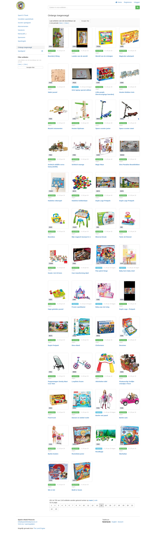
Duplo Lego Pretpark (102, 201)
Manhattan (123, 454)
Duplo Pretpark (53, 345)
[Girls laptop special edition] (82, 73)
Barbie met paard (101, 415)
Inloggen (137, 2)
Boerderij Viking (54, 56)
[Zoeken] (137, 7)
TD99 (74, 335)
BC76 (121, 299)
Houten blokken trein (126, 92)
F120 (98, 408)
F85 (121, 227)
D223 (74, 408)
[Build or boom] (82, 471)
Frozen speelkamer (78, 307)
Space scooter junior (102, 128)
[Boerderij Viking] (58, 37)
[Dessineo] (129, 327)
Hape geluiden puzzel (55, 309)
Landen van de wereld (80, 56)
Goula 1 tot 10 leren (55, 273)
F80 (98, 227)
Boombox (51, 237)
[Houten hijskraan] (82, 110)
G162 (74, 46)
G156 (98, 263)
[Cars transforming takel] (82, 254)
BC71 (98, 335)
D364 (121, 46)
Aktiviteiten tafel (101, 381)
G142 (121, 444)
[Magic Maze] (105, 146)
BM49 (98, 118)
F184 (121, 335)
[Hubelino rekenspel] (58, 182)
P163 (50, 82)
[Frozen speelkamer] (82, 291)
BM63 (121, 118)
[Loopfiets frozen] (82, 363)
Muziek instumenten (55, 128)
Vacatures (21, 30)
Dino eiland (76, 345)
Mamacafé (22, 34)
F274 (121, 263)
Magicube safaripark (126, 56)
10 (84, 505)
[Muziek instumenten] (58, 110)
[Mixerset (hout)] (105, 218)
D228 (121, 82)
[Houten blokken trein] (129, 73)
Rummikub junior (78, 454)
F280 (74, 299)
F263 (74, 263)
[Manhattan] (129, 435)
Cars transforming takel (80, 273)
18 (119, 505)
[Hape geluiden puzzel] (58, 291)
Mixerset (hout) (100, 237)
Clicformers (99, 345)
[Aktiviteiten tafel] (105, 363)
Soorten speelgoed (24, 23)
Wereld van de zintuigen (104, 56)
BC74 (98, 191)
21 (132, 505)
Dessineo (122, 345)
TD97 (98, 444)
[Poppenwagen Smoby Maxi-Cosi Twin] (58, 363)
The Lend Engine (39, 528)
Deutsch (120, 522)
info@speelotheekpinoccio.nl (27, 522)
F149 (98, 82)
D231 (50, 46)
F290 (98, 299)
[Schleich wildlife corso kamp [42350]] (58, 146)
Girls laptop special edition (81, 90)
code (95, 500)
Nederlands (106, 522)
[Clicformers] (105, 327)
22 (52, 509)
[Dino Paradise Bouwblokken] (129, 146)
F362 (50, 155)
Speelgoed (30, 51)
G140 (74, 444)
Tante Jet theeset (125, 237)
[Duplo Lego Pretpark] (105, 182)
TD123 (98, 46)
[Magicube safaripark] (129, 37)
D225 (50, 227)
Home (118, 2)
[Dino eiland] (82, 327)
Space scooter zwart (126, 128)
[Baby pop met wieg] (105, 291)
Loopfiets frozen (78, 381)
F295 (74, 118)
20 (128, 505)
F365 (74, 155)
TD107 (74, 227)
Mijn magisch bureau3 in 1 (81, 237)
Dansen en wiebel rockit (80, 418)
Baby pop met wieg (102, 307)
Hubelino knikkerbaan (79, 201)
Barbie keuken (53, 454)
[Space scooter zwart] (129, 110)
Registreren (128, 2)
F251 (50, 372)
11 (88, 505)
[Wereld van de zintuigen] (105, 37)
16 (110, 505)
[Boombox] (58, 218)
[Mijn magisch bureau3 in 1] (82, 218)
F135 (50, 444)
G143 (50, 480)
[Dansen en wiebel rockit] (82, 399)
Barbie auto (123, 418)
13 (97, 505)
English (114, 522)
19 (123, 505)
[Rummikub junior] (82, 435)
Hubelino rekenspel (55, 201)
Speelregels (22, 41)
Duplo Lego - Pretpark (127, 309)
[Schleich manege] (82, 146)
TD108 (51, 263)
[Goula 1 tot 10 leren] (58, 254)
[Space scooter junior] (105, 110)
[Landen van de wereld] (82, 37)
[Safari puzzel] (58, 73)
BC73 (74, 191)
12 (92, 505)
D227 (50, 299)
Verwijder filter (30, 67)
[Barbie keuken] (58, 435)
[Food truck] (58, 399)
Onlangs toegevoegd (25, 47)
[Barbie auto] (129, 399)
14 (101, 505)
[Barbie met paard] (105, 399)
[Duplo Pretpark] (58, 327)
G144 (74, 480)
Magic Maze (99, 164)
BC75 (121, 191)
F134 (121, 408)
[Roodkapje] (105, 435)
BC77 (50, 335)
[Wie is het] (58, 471)
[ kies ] (20, 64)
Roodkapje (99, 452)
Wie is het (51, 490)
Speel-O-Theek (23, 15)
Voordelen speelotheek (25, 19)
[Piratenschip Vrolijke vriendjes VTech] (129, 363)
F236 (50, 118)
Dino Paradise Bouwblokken (129, 164)
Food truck (52, 418)
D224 (98, 372)
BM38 (74, 372)
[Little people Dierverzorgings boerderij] (105, 73)
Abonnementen (23, 26)
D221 (50, 408)
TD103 (51, 191)
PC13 (74, 82)
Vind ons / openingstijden (26, 524)
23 (56, 509)
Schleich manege (78, 164)
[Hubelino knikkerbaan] (82, 182)
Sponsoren (21, 37)
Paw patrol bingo (101, 271)
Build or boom (77, 490)
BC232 (122, 155)
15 (106, 505)
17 (114, 505)
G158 (98, 155)
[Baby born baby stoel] (129, 254)
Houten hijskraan (78, 128)
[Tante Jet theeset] (129, 218)
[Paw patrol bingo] (105, 254)
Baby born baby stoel (127, 271)
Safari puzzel (52, 92)
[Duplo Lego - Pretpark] (129, 291)
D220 (121, 372)
